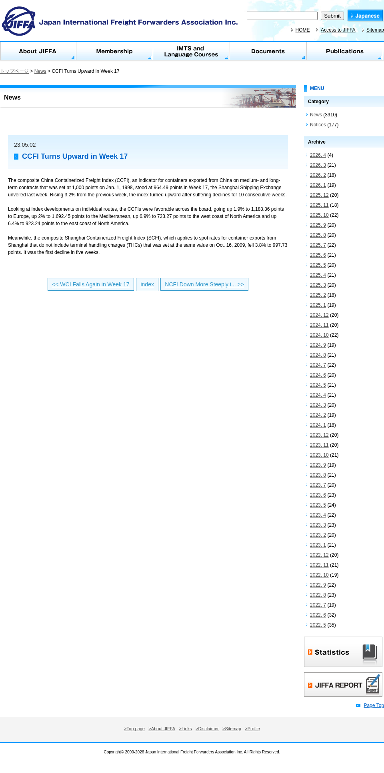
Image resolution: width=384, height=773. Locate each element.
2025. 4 (318, 275)
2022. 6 (318, 615)
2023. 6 (318, 495)
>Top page (134, 728)
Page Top (374, 705)
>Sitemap (231, 728)
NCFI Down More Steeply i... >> (204, 284)
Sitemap (375, 30)
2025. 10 (319, 215)
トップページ (14, 71)
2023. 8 (318, 475)
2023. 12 (319, 435)
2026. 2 (318, 175)
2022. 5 (318, 625)
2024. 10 (319, 335)
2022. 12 (319, 555)
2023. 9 (318, 465)
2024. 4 (318, 395)
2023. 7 (318, 485)
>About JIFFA (161, 728)
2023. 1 (318, 545)
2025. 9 (318, 225)
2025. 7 (318, 245)
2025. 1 (318, 305)
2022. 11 (319, 565)
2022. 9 (318, 585)
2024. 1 (318, 425)
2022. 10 (319, 575)
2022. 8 (318, 595)
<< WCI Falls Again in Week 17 (91, 284)
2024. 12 (319, 315)
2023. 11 (319, 445)
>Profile (252, 728)
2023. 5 (318, 505)
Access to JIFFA (338, 30)
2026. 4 (318, 155)
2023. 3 (318, 525)
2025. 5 (318, 265)
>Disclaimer (207, 728)
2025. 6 (318, 255)
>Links (185, 728)
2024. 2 (318, 415)
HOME (303, 30)
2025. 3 (318, 285)
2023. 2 (318, 535)
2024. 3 (318, 405)
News (40, 71)
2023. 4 (318, 515)
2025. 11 (319, 205)
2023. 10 (319, 455)
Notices (318, 125)
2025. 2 (318, 295)
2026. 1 (318, 185)
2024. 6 (318, 375)
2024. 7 (318, 365)
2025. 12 (319, 195)
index (147, 284)
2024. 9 (318, 345)
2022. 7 (318, 605)
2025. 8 (318, 235)
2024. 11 (319, 325)
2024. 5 (318, 385)
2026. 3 (318, 165)
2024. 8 (318, 355)
